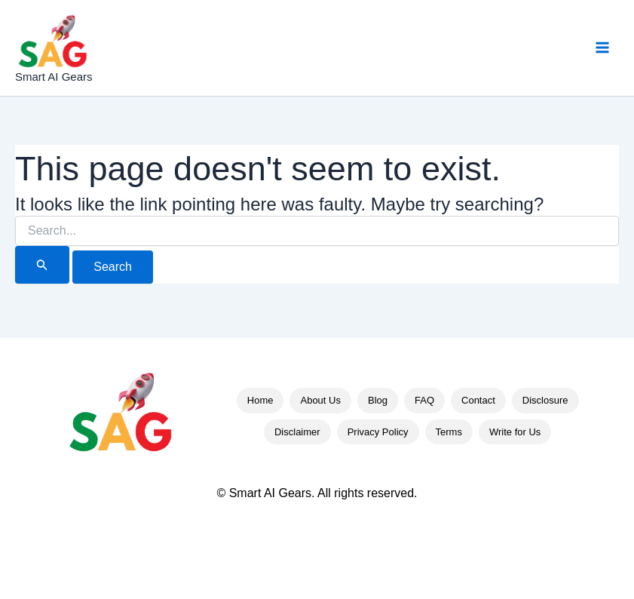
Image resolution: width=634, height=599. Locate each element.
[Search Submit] (42, 265)
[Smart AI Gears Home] (120, 415)
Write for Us (515, 432)
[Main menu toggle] (602, 47)
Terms (449, 432)
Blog (377, 400)
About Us (320, 400)
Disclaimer (297, 432)
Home (260, 400)
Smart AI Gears (54, 76)
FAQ (424, 400)
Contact (478, 400)
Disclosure (545, 400)
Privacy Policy (378, 432)
